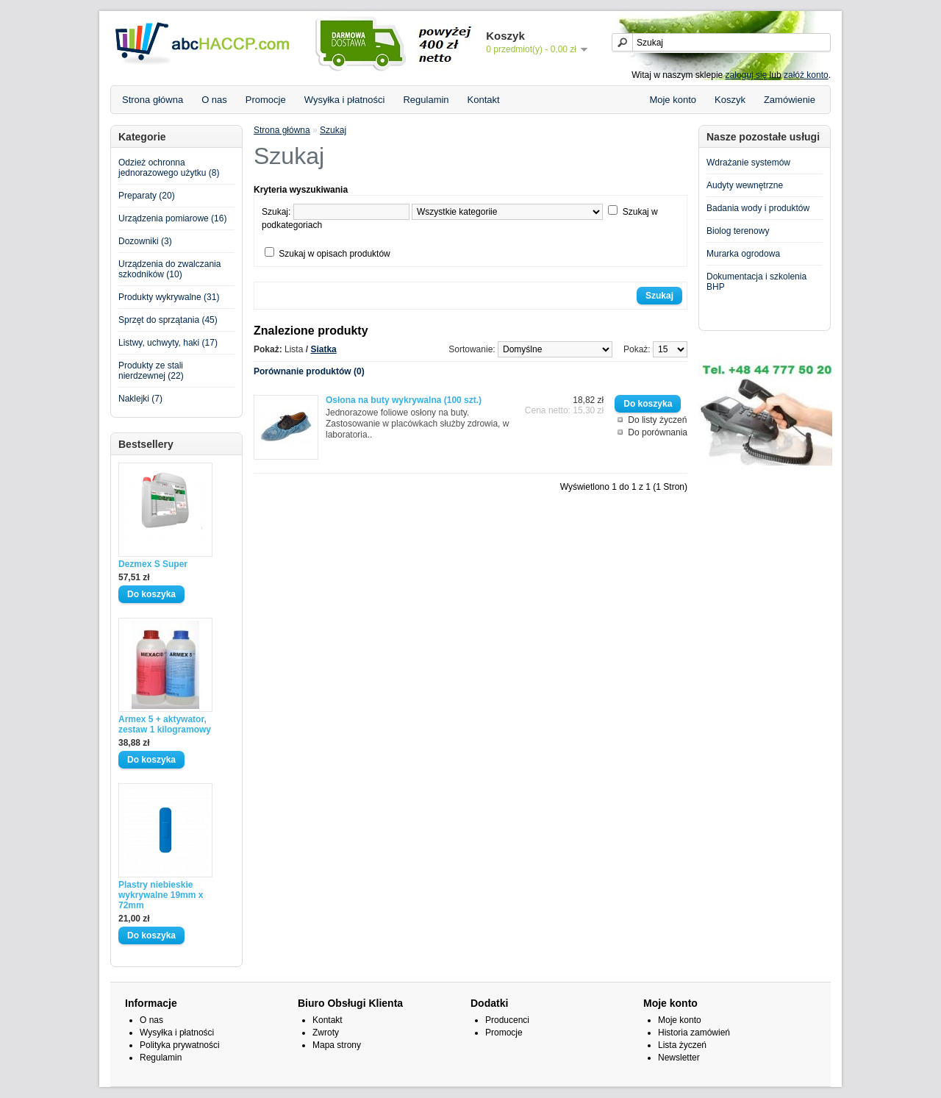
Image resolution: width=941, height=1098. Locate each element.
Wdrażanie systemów (748, 162)
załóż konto (806, 75)
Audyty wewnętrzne (744, 185)
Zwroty (325, 1032)
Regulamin (425, 99)
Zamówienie (789, 99)
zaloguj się (747, 75)
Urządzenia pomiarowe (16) (172, 218)
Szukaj (333, 130)
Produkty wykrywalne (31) (168, 297)
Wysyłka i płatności (344, 99)
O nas (214, 99)
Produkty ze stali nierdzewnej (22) (151, 370)
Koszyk (730, 99)
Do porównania (657, 432)
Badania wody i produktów (757, 208)
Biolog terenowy (737, 231)
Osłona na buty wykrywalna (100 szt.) (404, 400)
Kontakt (484, 99)
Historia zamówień (694, 1032)
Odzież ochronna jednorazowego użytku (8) (168, 167)
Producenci (507, 1020)
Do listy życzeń (657, 420)
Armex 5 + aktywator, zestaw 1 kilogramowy (164, 724)
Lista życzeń (682, 1045)
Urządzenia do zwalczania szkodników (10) (169, 269)
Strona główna (152, 99)
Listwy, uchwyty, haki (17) (168, 343)
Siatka (323, 349)
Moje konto (672, 99)
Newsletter (679, 1057)
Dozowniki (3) (145, 241)
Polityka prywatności (180, 1045)
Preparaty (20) (146, 195)
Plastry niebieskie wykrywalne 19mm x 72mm (160, 895)
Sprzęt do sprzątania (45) (168, 320)
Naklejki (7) (140, 398)
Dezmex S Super (152, 564)
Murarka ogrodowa (743, 254)
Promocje (266, 99)
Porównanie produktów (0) (309, 371)
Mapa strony (336, 1045)
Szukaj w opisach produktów (334, 254)
